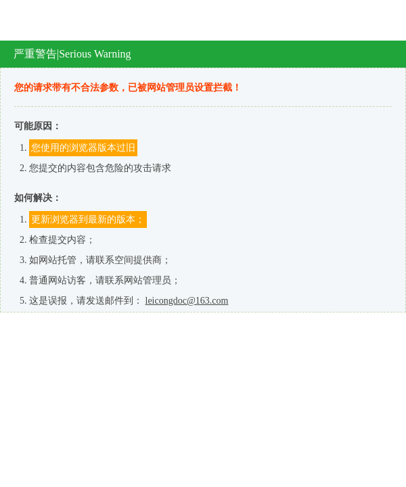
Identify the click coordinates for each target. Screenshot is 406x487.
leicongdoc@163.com (187, 301)
